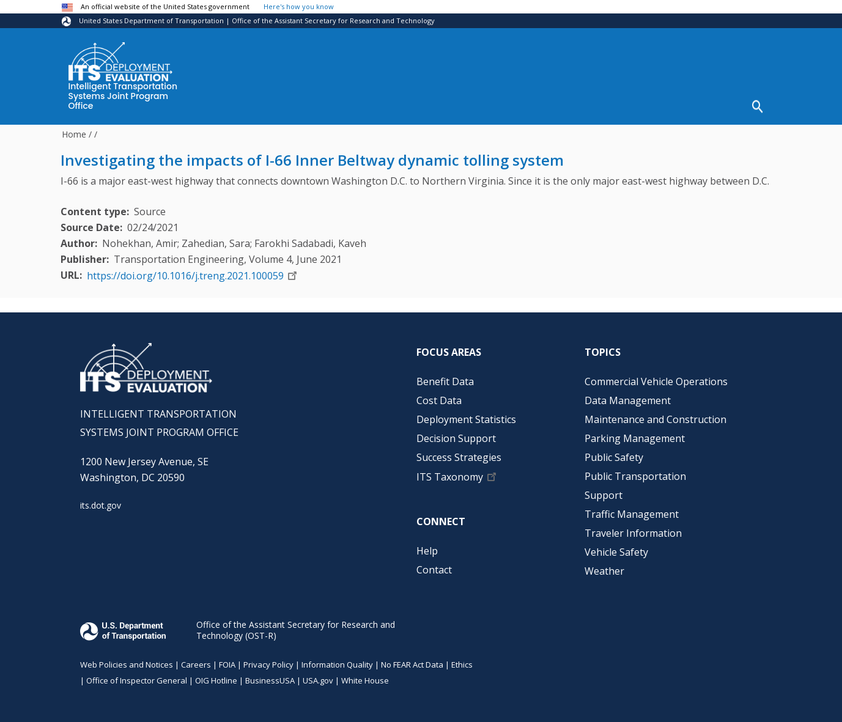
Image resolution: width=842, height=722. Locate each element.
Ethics (462, 660)
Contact (434, 565)
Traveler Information (633, 529)
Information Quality (337, 660)
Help (711, 104)
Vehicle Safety (616, 547)
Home (74, 130)
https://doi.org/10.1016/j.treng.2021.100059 (185, 271)
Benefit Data (258, 104)
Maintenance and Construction (655, 415)
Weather (604, 566)
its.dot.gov (100, 501)
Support (603, 491)
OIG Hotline (216, 676)
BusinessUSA (270, 676)
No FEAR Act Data (412, 660)
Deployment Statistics (424, 104)
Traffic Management (632, 510)
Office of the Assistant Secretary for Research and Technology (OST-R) (295, 625)
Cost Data (330, 104)
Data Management (628, 396)
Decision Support (534, 104)
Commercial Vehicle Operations (656, 377)
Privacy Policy (268, 660)
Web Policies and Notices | (130, 660)
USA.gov (318, 676)
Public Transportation (635, 472)
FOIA (227, 660)
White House (365, 676)
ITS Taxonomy (449, 472)
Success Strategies (637, 104)
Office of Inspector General (136, 676)
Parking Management (635, 434)
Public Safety (614, 453)
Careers (196, 660)
